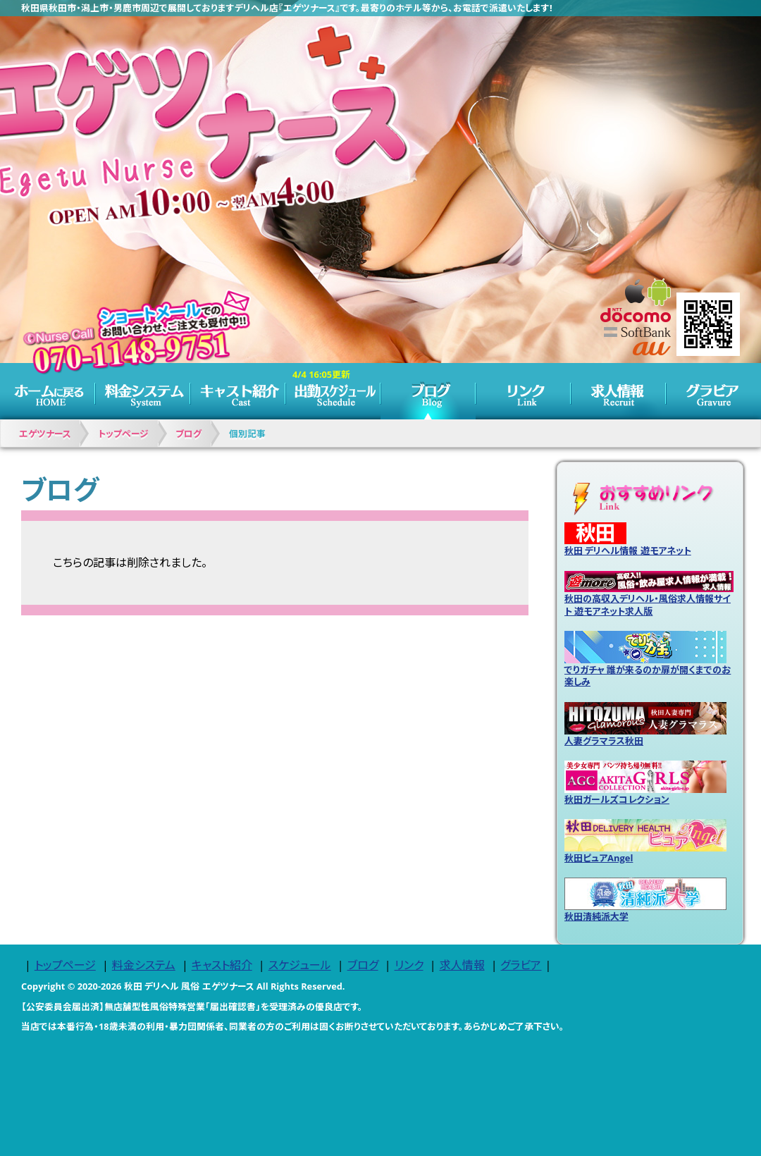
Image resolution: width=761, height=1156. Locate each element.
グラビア (713, 391)
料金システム (142, 391)
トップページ (47, 391)
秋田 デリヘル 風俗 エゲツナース (189, 986)
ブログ (428, 391)
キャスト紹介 (237, 391)
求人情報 (618, 391)
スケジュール (332, 391)
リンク (523, 391)
